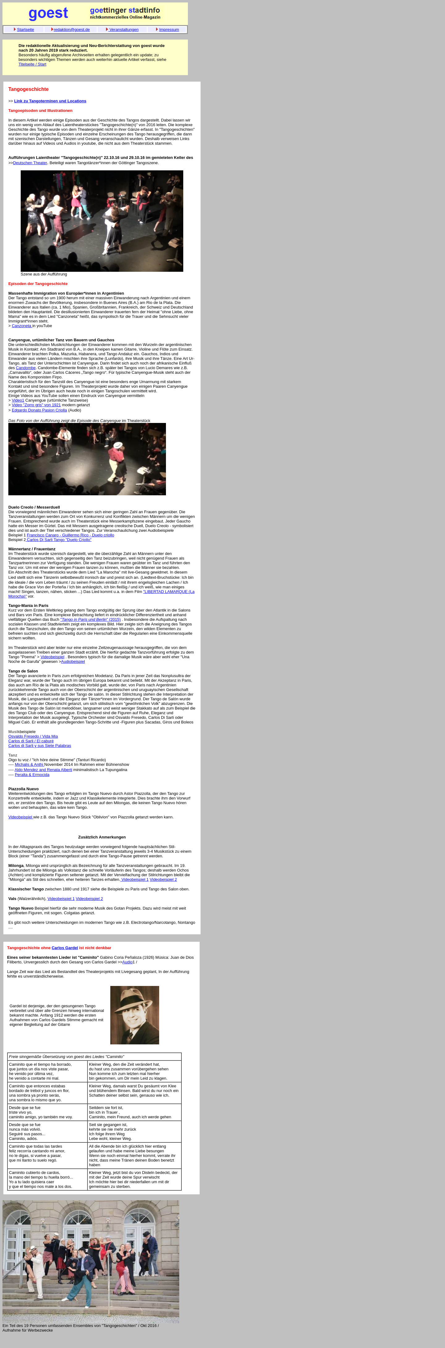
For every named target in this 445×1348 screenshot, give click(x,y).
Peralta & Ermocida (32, 774)
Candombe (26, 367)
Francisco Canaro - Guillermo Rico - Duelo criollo (70, 535)
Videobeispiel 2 (163, 879)
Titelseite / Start (32, 64)
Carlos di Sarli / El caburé (31, 741)
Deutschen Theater (30, 162)
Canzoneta (22, 325)
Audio (127, 962)
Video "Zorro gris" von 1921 (36, 405)
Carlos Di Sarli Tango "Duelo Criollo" (58, 539)
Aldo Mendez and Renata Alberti (43, 769)
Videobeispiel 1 (134, 879)
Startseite (25, 29)
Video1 (18, 400)
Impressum (169, 29)
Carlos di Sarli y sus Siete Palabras (39, 745)
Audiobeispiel (73, 661)
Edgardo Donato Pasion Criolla (39, 410)
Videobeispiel (52, 657)
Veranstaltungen (123, 29)
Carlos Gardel (65, 947)
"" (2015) (90, 619)
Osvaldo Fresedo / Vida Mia (33, 736)
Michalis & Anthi (29, 764)
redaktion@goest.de (72, 29)
